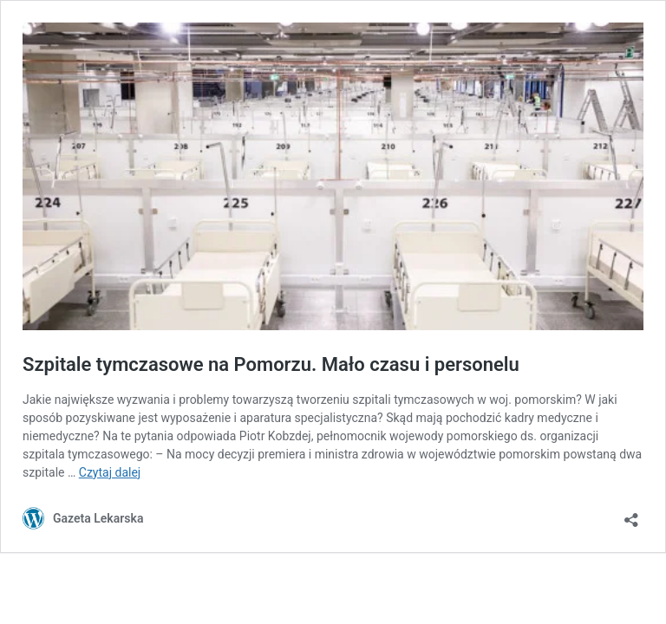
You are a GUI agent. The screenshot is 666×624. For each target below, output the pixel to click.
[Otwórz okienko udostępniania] (631, 514)
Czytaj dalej (109, 472)
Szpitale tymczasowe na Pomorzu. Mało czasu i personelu (271, 364)
